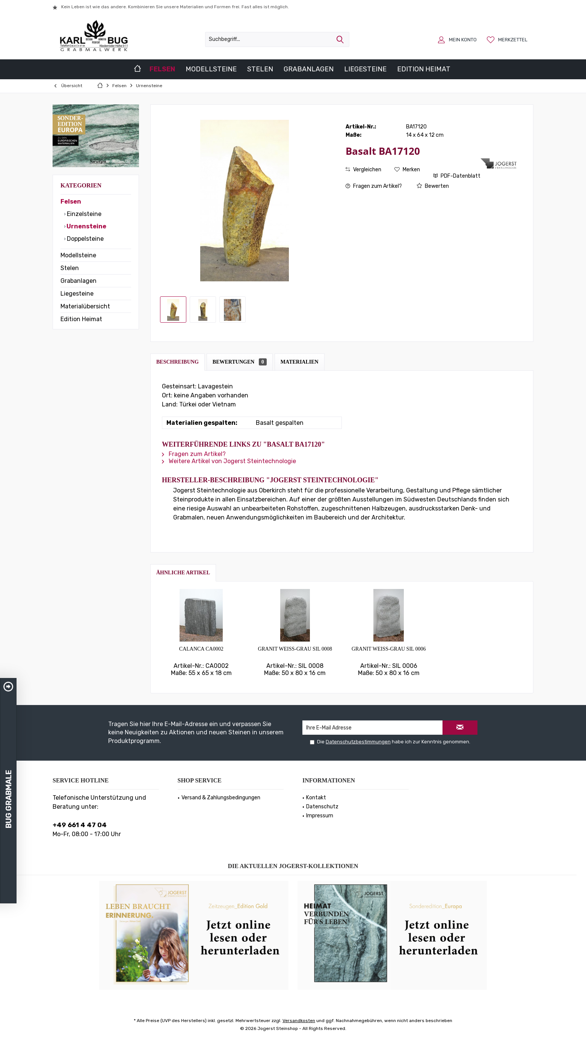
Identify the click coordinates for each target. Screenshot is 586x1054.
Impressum (319, 815)
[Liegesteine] (365, 69)
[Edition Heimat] (424, 69)
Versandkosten (298, 1020)
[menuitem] (508, 39)
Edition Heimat (81, 319)
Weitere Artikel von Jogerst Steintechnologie (229, 461)
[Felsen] (162, 69)
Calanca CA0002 (201, 649)
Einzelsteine (83, 213)
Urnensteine (85, 226)
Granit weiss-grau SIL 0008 (295, 649)
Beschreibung (177, 362)
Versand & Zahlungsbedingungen (220, 797)
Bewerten (433, 186)
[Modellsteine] (211, 69)
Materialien (300, 362)
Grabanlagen (78, 280)
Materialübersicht (85, 306)
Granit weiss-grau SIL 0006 (389, 649)
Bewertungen (240, 361)
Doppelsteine (84, 238)
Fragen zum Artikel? (374, 186)
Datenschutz (322, 806)
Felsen (70, 201)
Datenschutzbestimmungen (358, 741)
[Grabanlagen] (308, 69)
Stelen (69, 268)
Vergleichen (363, 169)
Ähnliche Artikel (183, 572)
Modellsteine (78, 255)
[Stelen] (260, 69)
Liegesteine (77, 293)
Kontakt (316, 797)
